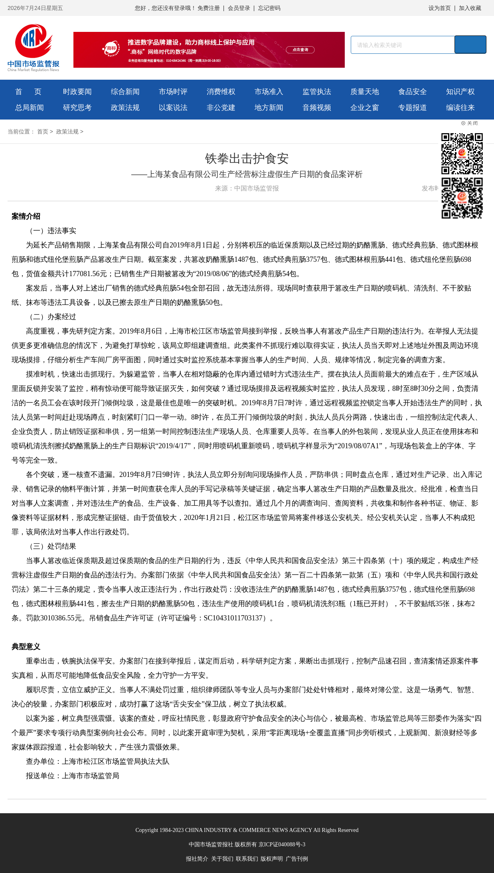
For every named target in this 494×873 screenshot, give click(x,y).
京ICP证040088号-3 (282, 844)
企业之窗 (364, 108)
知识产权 (460, 92)
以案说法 (173, 108)
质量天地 (364, 92)
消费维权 (221, 92)
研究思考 (77, 108)
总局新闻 (29, 108)
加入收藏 (470, 8)
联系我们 (247, 859)
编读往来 (460, 108)
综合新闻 (125, 92)
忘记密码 (269, 8)
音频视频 (316, 108)
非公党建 (221, 108)
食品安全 (412, 92)
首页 (42, 131)
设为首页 (440, 8)
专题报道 (412, 108)
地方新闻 (269, 108)
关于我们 (222, 859)
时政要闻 (77, 92)
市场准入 (269, 92)
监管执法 (316, 92)
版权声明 (272, 859)
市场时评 (173, 92)
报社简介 (197, 859)
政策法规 (125, 108)
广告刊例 (297, 859)
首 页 (28, 92)
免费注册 (209, 8)
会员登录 (239, 8)
